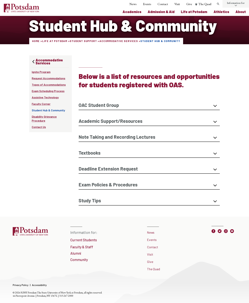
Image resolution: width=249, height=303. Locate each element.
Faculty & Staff (81, 247)
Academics (132, 12)
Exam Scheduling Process (48, 91)
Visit (177, 4)
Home (36, 40)
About (241, 12)
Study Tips (90, 200)
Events (147, 4)
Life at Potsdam (194, 12)
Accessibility (39, 284)
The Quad (204, 4)
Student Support (83, 40)
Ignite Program (41, 72)
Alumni (75, 253)
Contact (163, 4)
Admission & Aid (161, 12)
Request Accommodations (48, 78)
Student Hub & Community (48, 110)
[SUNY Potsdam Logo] (21, 11)
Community (79, 260)
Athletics (221, 12)
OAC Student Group (99, 105)
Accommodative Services (118, 40)
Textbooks (90, 153)
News (133, 4)
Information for (236, 3)
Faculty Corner (41, 104)
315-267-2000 (66, 295)
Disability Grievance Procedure (44, 118)
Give (189, 4)
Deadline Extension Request (108, 168)
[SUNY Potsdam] (30, 234)
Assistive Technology (45, 97)
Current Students (83, 240)
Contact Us (39, 127)
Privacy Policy (20, 284)
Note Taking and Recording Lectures (117, 137)
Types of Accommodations (49, 84)
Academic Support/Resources (110, 121)
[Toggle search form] (218, 4)
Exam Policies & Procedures (108, 184)
